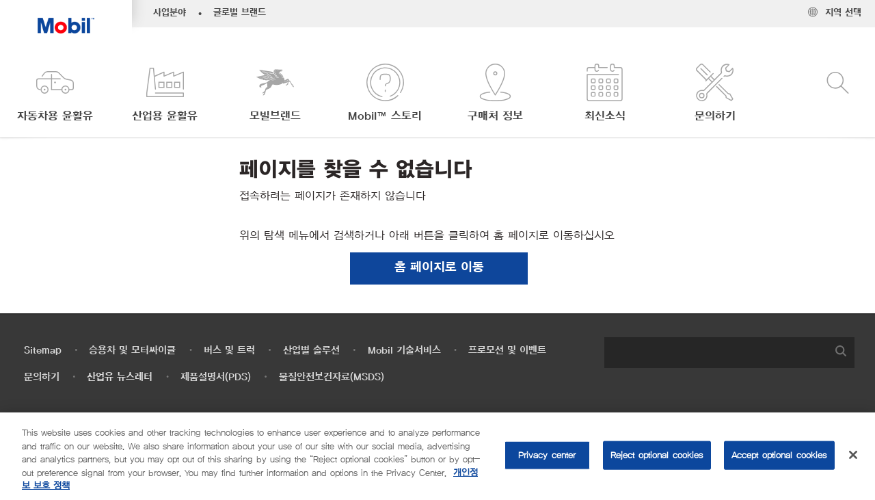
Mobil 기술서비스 (404, 350)
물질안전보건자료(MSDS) (331, 377)
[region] (437, 456)
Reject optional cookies (656, 455)
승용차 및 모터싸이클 (132, 350)
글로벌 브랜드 (239, 13)
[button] (55, 94)
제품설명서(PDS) (215, 377)
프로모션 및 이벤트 (507, 350)
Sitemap (43, 350)
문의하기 (41, 377)
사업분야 (169, 13)
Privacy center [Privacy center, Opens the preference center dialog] (547, 455)
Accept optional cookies (779, 455)
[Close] (853, 455)
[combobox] (729, 352)
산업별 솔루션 (311, 350)
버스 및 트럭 (229, 350)
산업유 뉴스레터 (119, 377)
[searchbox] (715, 352)
